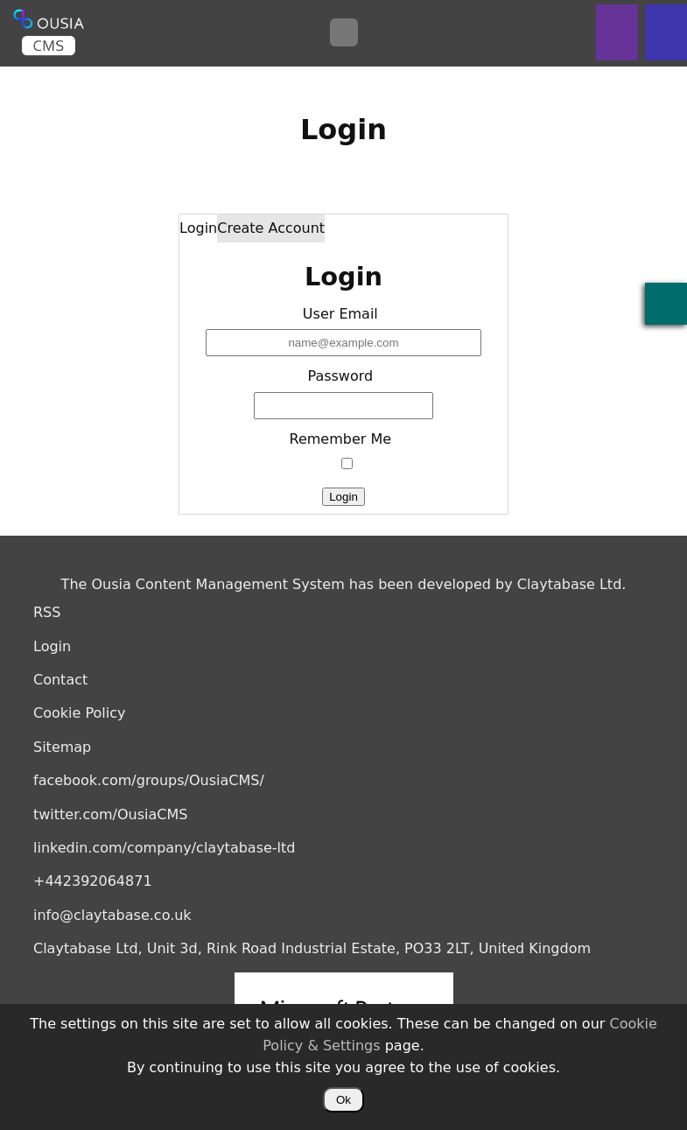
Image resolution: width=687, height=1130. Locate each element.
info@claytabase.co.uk (112, 915)
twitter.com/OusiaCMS (110, 814)
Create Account (271, 228)
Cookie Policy (79, 713)
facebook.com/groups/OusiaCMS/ (148, 780)
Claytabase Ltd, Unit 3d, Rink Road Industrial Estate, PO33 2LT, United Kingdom (312, 948)
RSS (46, 612)
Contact (60, 679)
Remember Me (341, 439)
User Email (340, 313)
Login (198, 228)
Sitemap (62, 747)
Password (340, 376)
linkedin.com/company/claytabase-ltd (164, 847)
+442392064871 (92, 881)
